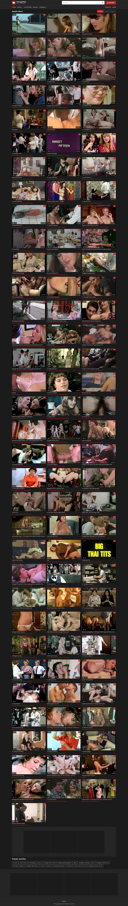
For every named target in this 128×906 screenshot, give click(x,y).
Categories (28, 7)
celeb (91, 227)
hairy (13, 35)
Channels (42, 7)
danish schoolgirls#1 (87, 680)
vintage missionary (102, 863)
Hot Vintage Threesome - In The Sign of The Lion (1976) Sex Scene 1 (64, 727)
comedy (87, 227)
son (84, 866)
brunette (62, 203)
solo (92, 863)
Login (114, 7)
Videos (20, 7)
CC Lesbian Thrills (86, 105)
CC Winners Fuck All (87, 727)
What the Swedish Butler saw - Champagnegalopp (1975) (27, 440)
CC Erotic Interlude (17, 201)
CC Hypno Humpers (52, 751)
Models (35, 7)
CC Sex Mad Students (18, 727)
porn (61, 107)
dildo (24, 490)
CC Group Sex (86, 416)
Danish (14, 393)
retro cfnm (77, 866)
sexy (96, 370)
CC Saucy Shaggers (52, 464)
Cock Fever (15, 512)
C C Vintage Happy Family (89, 297)
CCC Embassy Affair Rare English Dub (22, 608)
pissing (15, 866)
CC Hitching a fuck (17, 34)
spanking (28, 490)
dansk (101, 35)
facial (20, 35)
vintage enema (93, 866)
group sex (65, 322)
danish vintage (104, 227)
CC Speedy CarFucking (18, 321)
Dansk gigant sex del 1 (53, 703)
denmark (97, 35)
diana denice (15, 346)
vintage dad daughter (64, 863)
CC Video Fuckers (86, 153)
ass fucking (68, 777)
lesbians (100, 203)
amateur (32, 442)
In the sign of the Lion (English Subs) (56, 321)
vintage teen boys (32, 866)
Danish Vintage (51, 129)
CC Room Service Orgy (18, 273)
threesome (25, 35)
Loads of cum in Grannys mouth (90, 369)
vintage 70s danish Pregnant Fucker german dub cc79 (26, 369)
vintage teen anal (49, 863)
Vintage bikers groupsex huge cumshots (23, 799)
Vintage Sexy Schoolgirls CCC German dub (93, 536)
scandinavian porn (40, 346)
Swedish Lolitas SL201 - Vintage (55, 201)
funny (65, 801)
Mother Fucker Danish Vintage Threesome (93, 58)
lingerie (95, 107)
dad (75, 863)
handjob (23, 418)
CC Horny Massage (17, 680)
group (57, 155)
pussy (28, 83)
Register (108, 7)
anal (58, 203)
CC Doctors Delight (52, 393)
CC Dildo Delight (86, 751)
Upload (110, 2)
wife (48, 560)
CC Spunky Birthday (17, 464)
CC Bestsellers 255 (17, 225)
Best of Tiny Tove (16, 82)
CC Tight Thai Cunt (52, 369)
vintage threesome (87, 34)
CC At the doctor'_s (87, 177)
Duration (112, 11)
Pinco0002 (14, 129)
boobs (94, 155)
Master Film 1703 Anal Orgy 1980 (90, 512)
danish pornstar (30, 346)
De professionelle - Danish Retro (56, 608)
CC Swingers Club (16, 153)
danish (30, 35)
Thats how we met (17, 177)
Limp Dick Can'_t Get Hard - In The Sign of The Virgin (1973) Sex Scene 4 (64, 34)
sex (31, 59)
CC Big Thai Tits (86, 560)
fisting (22, 562)
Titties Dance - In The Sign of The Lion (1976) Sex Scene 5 (97, 799)
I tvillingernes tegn (17, 656)
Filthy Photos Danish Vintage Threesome (58, 632)
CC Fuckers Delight (17, 105)
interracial (66, 370)
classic (27, 298)
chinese (69, 866)
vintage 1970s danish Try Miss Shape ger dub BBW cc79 (97, 464)
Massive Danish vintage (18, 823)
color (63, 179)
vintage (17, 35)
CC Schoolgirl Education (18, 488)
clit (101, 866)
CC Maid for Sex (86, 201)
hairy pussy (22, 298)
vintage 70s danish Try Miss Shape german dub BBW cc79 (27, 584)
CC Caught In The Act (87, 584)
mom (42, 866)
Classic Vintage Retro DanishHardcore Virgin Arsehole (96, 249)
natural (64, 729)
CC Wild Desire (51, 82)
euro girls (64, 442)
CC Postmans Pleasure (53, 297)
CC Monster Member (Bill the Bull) (56, 512)
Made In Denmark (52, 58)
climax (66, 83)
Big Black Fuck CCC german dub (55, 488)
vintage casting (84, 863)
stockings (31, 705)
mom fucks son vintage (27, 863)
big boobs (60, 346)
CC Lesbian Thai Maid (17, 751)
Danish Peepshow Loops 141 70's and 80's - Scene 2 (61, 775)
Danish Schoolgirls (52, 153)
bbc (27, 705)
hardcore (18, 59)
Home (14, 7)
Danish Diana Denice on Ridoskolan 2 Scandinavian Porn (27, 345)
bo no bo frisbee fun (52, 273)
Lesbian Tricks (51, 345)
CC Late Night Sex (86, 129)
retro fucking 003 (86, 440)
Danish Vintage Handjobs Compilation (22, 416)
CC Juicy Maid (15, 249)
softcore (53, 442)
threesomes (101, 729)
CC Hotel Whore (16, 703)
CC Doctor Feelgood (87, 656)
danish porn (22, 346)
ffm (100, 179)
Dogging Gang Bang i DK (88, 273)
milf (25, 107)
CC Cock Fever (86, 82)
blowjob (59, 35)
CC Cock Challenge (52, 177)
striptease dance (58, 866)
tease (60, 442)
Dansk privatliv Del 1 (52, 536)
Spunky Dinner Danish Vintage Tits (91, 321)
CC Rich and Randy (52, 656)
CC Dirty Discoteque (52, 225)
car (60, 705)
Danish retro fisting (17, 560)
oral (97, 633)
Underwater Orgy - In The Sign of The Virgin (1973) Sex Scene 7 (28, 536)
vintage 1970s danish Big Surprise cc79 (92, 345)
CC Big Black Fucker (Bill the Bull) (90, 488)
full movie (26, 657)
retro (55, 35)
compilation (18, 418)
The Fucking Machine (17, 297)
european (60, 322)
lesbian (17, 514)
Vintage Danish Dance (53, 440)
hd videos (62, 59)
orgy (23, 322)
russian (48, 866)
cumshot (91, 83)
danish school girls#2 (52, 249)
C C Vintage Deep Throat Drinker (20, 58)
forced (15, 863)
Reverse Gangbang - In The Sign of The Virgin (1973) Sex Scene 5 (99, 632)
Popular (100, 11)
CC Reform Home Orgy (18, 775)
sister (39, 863)
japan (22, 866)
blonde (64, 35)
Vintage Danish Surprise (18, 632)
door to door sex (86, 393)
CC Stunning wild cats (87, 608)
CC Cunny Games (51, 799)
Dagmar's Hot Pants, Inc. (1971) (90, 225)
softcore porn (96, 227)
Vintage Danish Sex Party (54, 105)
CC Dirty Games (51, 416)
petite (24, 83)
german (92, 35)
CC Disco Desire (51, 584)
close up (92, 394)
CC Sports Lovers (51, 680)
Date (106, 11)
